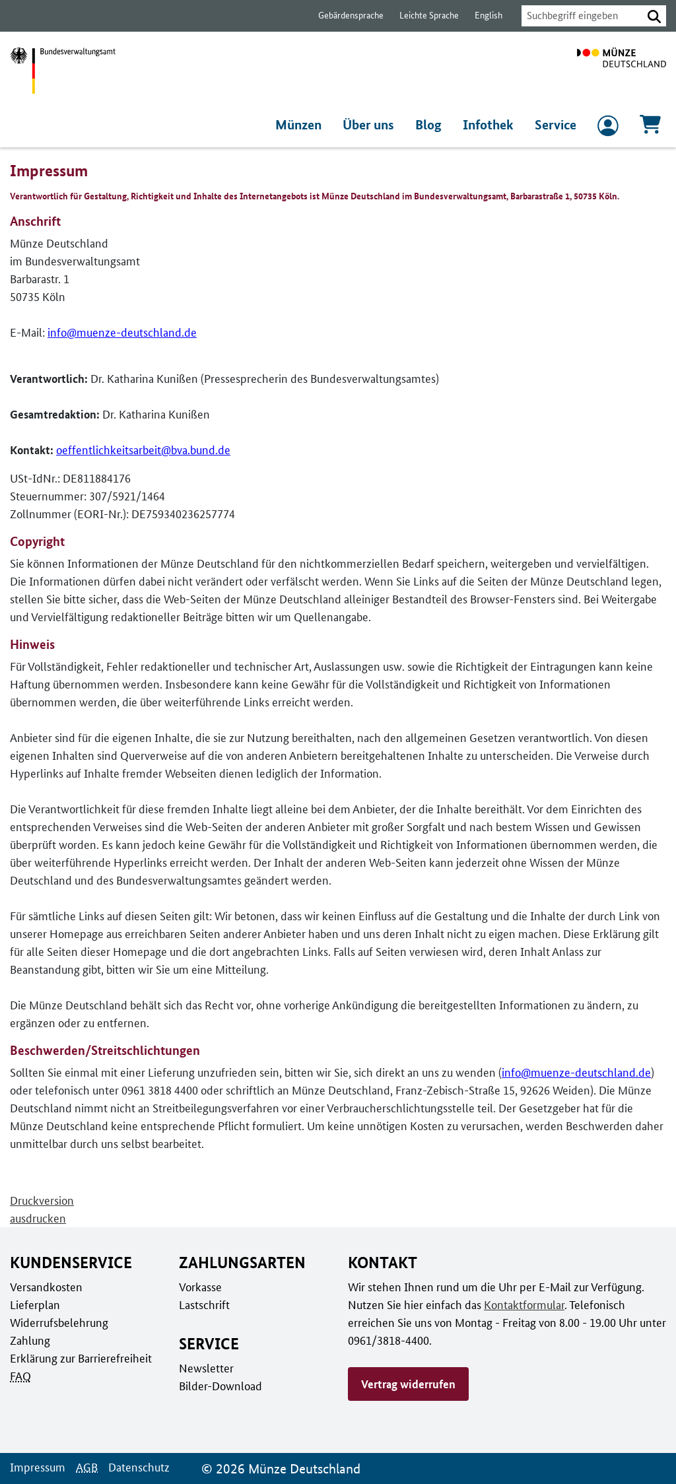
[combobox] (578, 15)
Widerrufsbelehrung (58, 1322)
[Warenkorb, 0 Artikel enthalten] (650, 128)
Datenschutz (135, 1467)
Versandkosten (45, 1286)
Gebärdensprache (344, 15)
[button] (654, 15)
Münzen (302, 124)
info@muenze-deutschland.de (118, 332)
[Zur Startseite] (621, 71)
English (481, 15)
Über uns (373, 124)
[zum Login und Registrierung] (608, 129)
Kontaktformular (519, 1304)
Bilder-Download (219, 1385)
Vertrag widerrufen (408, 1383)
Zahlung (29, 1340)
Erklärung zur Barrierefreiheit (80, 1358)
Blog (432, 124)
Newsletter (205, 1368)
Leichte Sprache (422, 15)
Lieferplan (33, 1304)
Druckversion (41, 1201)
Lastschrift (203, 1304)
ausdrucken (37, 1218)
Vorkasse (200, 1286)
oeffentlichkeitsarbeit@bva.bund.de (141, 450)
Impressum (36, 1467)
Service (555, 124)
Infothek (490, 124)
